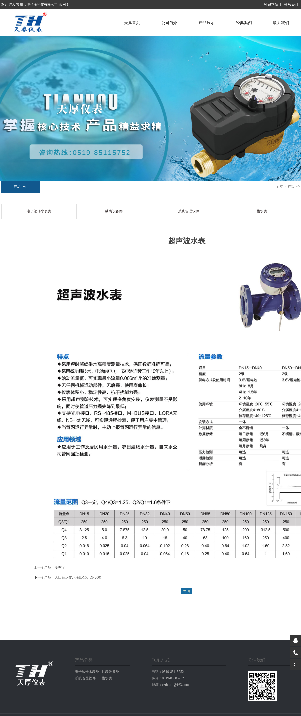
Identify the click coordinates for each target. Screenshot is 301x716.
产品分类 (84, 660)
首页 (280, 186)
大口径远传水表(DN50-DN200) (78, 577)
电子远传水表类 (39, 211)
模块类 (262, 211)
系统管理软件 (188, 211)
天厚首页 (132, 23)
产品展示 (207, 23)
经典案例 (244, 23)
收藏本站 (271, 4)
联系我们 (291, 4)
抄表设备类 (114, 211)
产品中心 (21, 187)
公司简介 (169, 23)
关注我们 (256, 660)
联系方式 (161, 660)
